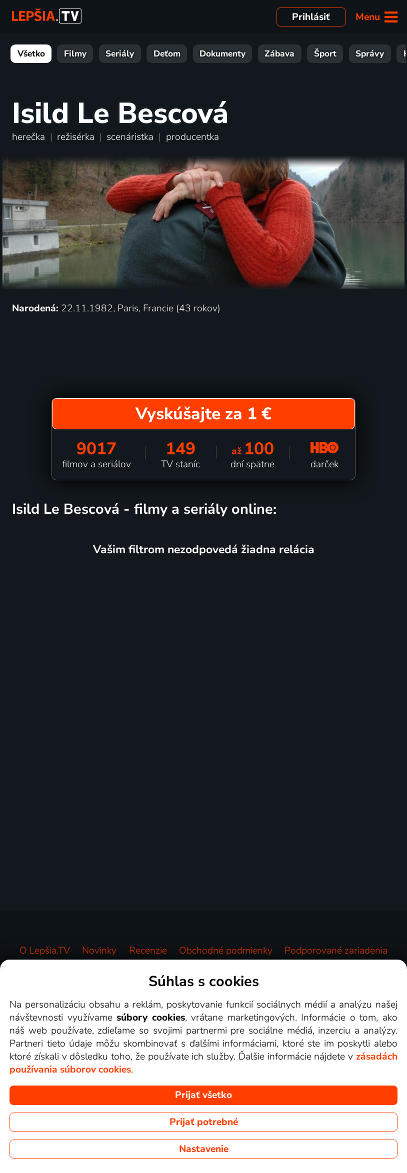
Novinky (99, 950)
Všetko (31, 53)
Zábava (279, 53)
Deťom (167, 53)
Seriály (120, 53)
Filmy (75, 53)
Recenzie (148, 950)
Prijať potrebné (204, 1122)
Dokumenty (223, 53)
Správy (370, 53)
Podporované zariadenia (336, 950)
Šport (325, 53)
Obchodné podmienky (225, 950)
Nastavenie (203, 1149)
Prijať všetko (203, 1095)
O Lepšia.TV (45, 950)
